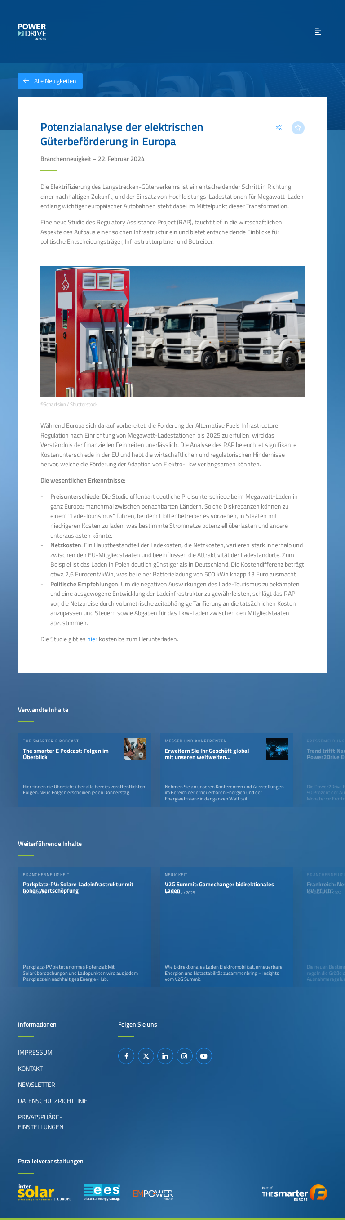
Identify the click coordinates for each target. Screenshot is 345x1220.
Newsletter (36, 1085)
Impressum (35, 1052)
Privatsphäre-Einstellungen (40, 1122)
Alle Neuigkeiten (47, 81)
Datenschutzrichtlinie (53, 1101)
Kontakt (30, 1068)
